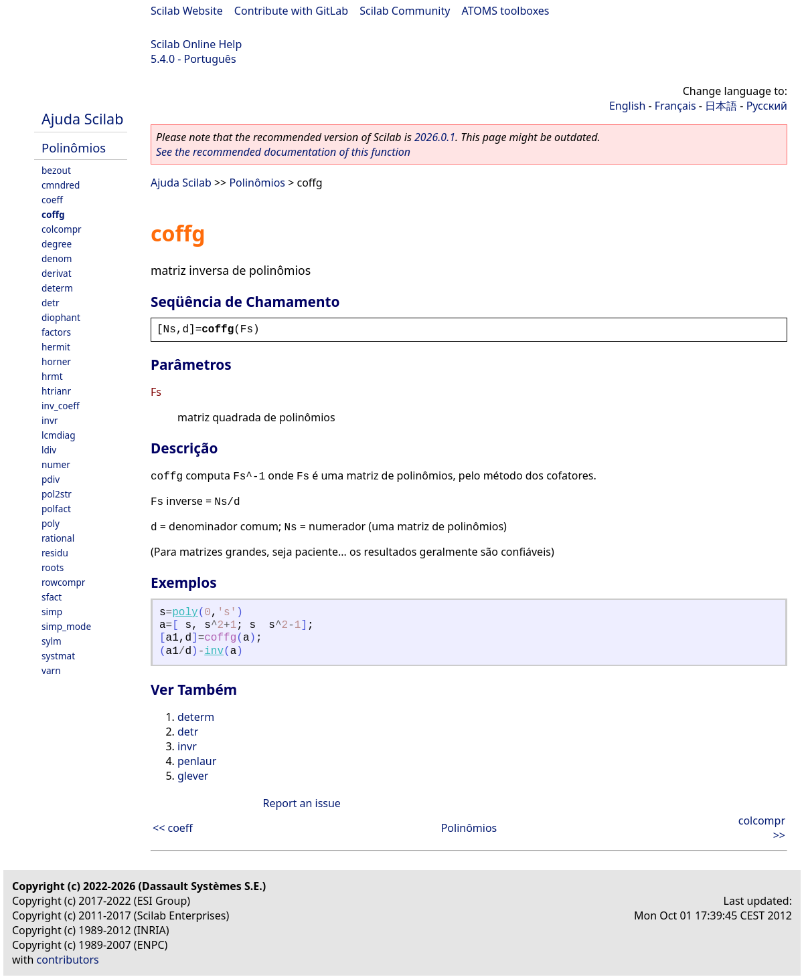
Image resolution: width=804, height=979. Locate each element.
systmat (58, 655)
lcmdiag (59, 435)
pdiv (51, 479)
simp (52, 611)
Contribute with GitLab (291, 10)
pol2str (57, 493)
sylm (52, 641)
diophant (61, 317)
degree (57, 243)
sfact (52, 596)
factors (56, 332)
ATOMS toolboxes (506, 10)
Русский (766, 105)
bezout (56, 170)
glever (192, 775)
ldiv (49, 449)
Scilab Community (404, 10)
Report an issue (301, 803)
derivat (57, 273)
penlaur (196, 761)
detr (51, 302)
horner (56, 361)
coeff (52, 199)
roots (53, 567)
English (627, 105)
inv (214, 651)
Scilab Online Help (196, 44)
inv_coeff (61, 405)
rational (58, 538)
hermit (56, 346)
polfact (56, 508)
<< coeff (173, 828)
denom (57, 258)
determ (57, 288)
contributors (68, 959)
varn (51, 670)
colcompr (62, 229)
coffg (53, 214)
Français (675, 105)
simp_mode (66, 626)
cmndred (61, 185)
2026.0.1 (434, 137)
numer (56, 464)
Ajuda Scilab (82, 118)
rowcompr (63, 582)
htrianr (56, 391)
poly (51, 523)
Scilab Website (187, 10)
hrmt (52, 376)
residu (55, 552)
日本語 (721, 105)
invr (50, 420)
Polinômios (74, 147)
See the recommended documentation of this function (283, 151)
